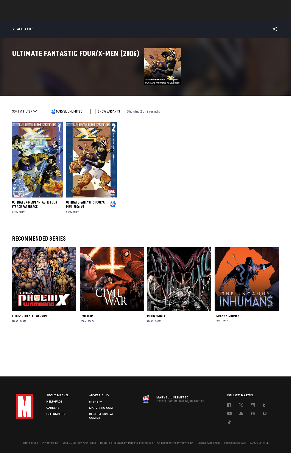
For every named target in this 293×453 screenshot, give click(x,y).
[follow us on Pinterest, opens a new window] (253, 414)
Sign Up (46, 5)
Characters (118, 15)
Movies (139, 15)
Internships (56, 414)
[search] (269, 5)
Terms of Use (30, 442)
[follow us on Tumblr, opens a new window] (264, 406)
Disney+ (95, 401)
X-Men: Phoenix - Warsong (30, 355)
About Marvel (57, 395)
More (209, 15)
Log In (32, 5)
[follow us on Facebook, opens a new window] (229, 406)
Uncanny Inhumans (228, 355)
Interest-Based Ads (235, 442)
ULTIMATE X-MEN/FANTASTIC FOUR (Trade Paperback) (34, 243)
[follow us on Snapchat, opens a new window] (241, 414)
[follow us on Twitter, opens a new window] (241, 406)
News (81, 15)
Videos (193, 15)
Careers (52, 407)
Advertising (99, 395)
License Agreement (209, 442)
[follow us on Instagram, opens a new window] (253, 406)
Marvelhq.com (101, 407)
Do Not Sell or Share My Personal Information (126, 442)
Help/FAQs (54, 401)
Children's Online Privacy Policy (175, 442)
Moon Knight (156, 355)
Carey (15, 250)
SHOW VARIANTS (109, 150)
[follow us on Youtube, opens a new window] (229, 414)
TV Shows (158, 15)
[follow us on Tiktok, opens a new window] (229, 423)
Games (177, 15)
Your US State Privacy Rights (79, 442)
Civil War (86, 355)
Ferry (21, 250)
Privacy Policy (50, 442)
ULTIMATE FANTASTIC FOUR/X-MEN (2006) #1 (86, 243)
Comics (97, 15)
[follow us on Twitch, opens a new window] (265, 414)
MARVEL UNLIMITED (69, 150)
